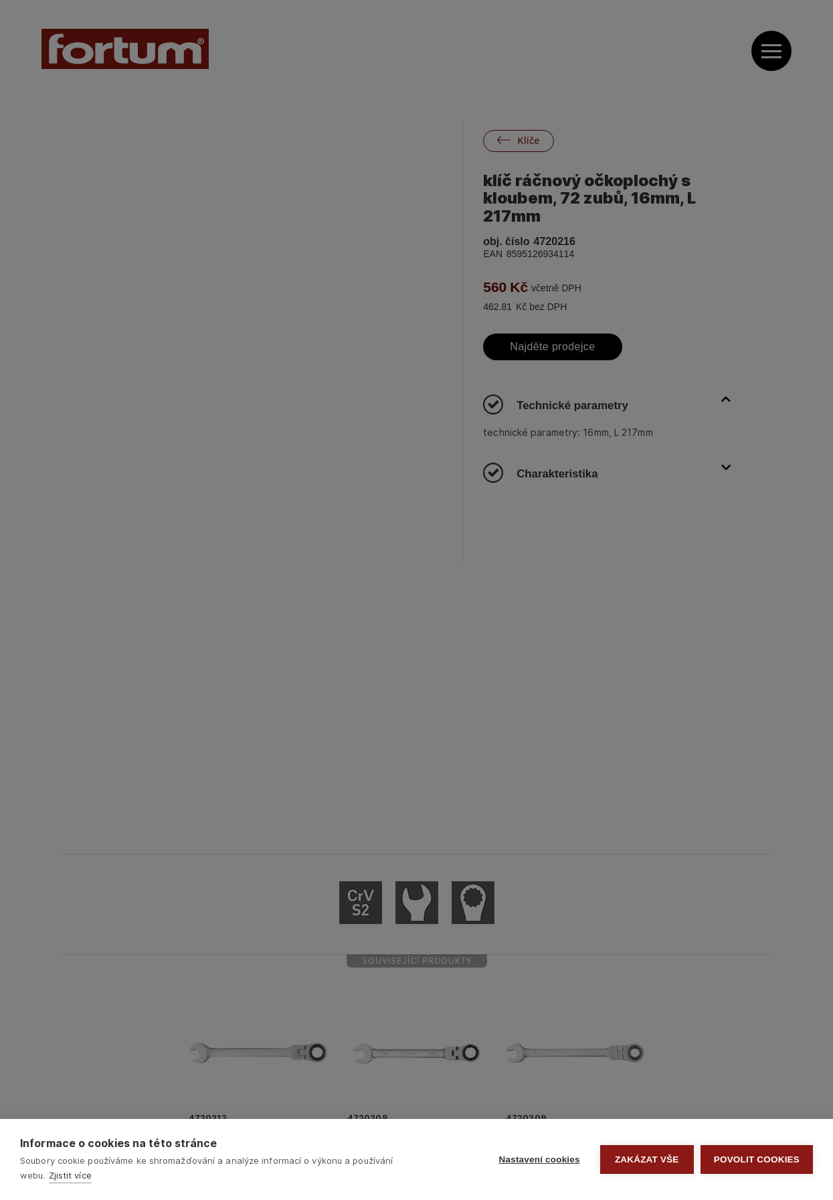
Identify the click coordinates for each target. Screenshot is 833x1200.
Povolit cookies (757, 1159)
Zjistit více (70, 1175)
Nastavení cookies (539, 1159)
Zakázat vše (647, 1159)
